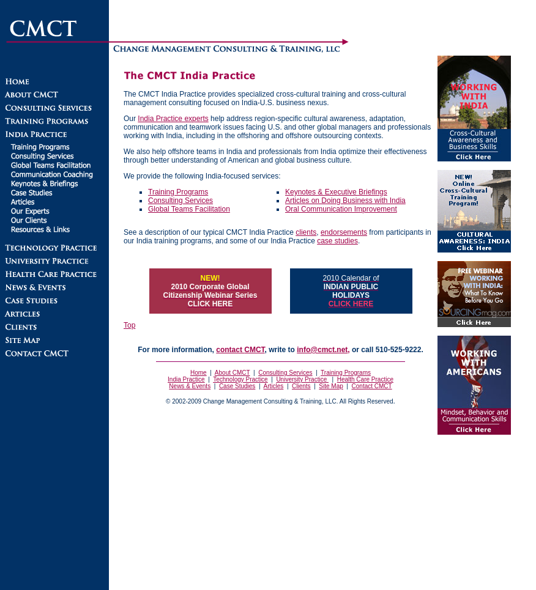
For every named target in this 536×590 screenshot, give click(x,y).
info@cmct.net (322, 349)
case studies (337, 241)
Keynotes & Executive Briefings (336, 192)
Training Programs (178, 192)
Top (129, 325)
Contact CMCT (372, 386)
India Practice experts (173, 118)
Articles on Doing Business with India (345, 200)
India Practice (186, 379)
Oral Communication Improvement (341, 209)
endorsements (344, 232)
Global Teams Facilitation (189, 209)
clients (306, 232)
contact (240, 349)
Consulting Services (180, 200)
